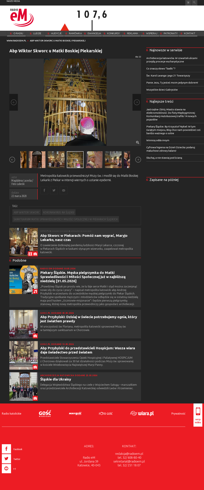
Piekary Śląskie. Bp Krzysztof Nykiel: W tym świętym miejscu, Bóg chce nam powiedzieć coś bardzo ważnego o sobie (173, 130)
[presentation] (19, 474)
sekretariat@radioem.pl (129, 461)
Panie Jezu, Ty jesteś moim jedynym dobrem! (172, 82)
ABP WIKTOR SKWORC (27, 212)
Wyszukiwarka (194, 3)
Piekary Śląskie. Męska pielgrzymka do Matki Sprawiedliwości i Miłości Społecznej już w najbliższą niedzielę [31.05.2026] (83, 276)
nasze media (13, 1)
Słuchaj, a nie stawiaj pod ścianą (164, 157)
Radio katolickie (11, 413)
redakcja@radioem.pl (129, 453)
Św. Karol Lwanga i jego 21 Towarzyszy (168, 75)
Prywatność (178, 413)
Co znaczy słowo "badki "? (160, 68)
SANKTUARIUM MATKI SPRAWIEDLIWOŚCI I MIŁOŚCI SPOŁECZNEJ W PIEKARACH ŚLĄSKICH (66, 219)
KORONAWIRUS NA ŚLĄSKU (58, 212)
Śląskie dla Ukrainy (55, 379)
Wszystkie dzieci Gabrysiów (162, 89)
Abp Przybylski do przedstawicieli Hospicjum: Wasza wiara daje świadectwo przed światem (87, 350)
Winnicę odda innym (157, 140)
